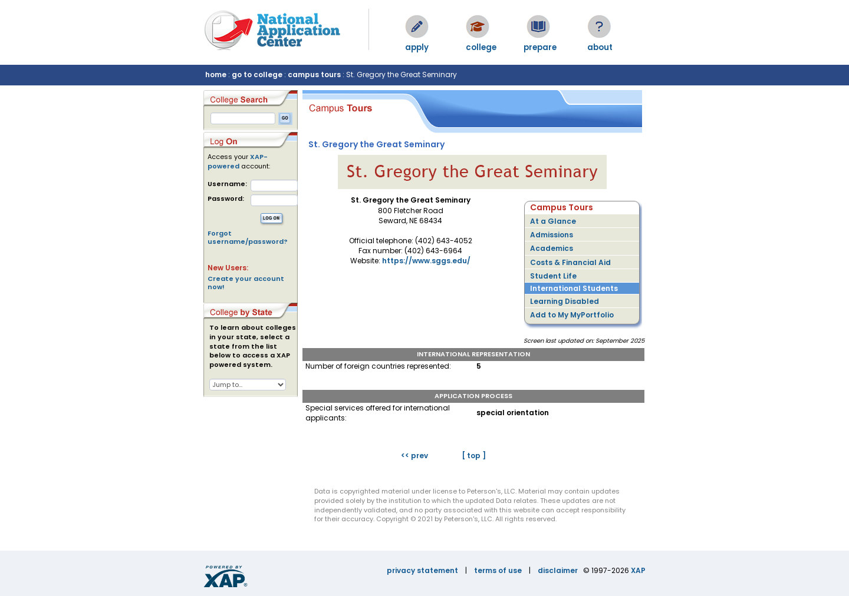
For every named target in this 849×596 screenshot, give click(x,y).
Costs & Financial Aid (570, 262)
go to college (257, 74)
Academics (551, 248)
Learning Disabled (564, 301)
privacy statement (422, 570)
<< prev (414, 456)
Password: (226, 199)
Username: (227, 184)
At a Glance (553, 221)
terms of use (498, 570)
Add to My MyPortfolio (572, 315)
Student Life (553, 276)
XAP (638, 570)
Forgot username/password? (248, 237)
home (215, 74)
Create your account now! (246, 282)
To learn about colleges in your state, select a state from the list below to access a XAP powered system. (252, 346)
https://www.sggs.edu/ (426, 261)
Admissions (551, 235)
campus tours (314, 74)
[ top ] (474, 456)
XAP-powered (238, 161)
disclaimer (558, 570)
